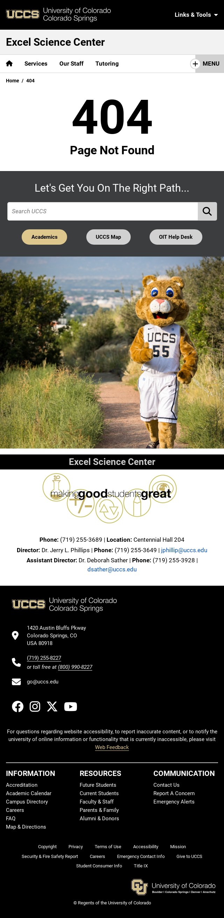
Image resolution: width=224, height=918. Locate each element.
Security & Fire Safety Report (50, 856)
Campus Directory (27, 802)
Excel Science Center (55, 42)
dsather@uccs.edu (112, 569)
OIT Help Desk (176, 237)
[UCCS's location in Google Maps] (59, 635)
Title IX (141, 865)
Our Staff (71, 63)
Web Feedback (112, 747)
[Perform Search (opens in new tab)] (207, 211)
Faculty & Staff (97, 802)
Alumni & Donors (99, 818)
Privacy (75, 846)
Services (36, 63)
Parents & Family (99, 810)
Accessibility (145, 846)
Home (12, 80)
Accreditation (21, 785)
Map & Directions (26, 827)
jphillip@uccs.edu (184, 550)
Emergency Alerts (174, 802)
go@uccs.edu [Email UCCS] (42, 682)
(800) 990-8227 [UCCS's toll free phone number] (75, 667)
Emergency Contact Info (141, 856)
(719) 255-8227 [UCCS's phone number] (44, 658)
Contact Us (166, 785)
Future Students (98, 785)
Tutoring (107, 63)
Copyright (47, 846)
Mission (178, 846)
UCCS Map (108, 237)
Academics (44, 237)
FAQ (10, 818)
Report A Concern (174, 793)
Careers (15, 810)
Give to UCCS (189, 856)
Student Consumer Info (99, 865)
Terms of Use (108, 846)
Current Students (99, 793)
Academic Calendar (28, 793)
